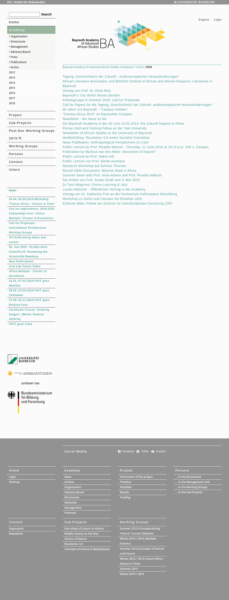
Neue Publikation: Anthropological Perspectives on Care (106, 142)
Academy (17, 30)
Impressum (16, 528)
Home (14, 22)
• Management (18, 47)
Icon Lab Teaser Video (24, 266)
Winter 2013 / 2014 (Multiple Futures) (138, 541)
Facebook (128, 451)
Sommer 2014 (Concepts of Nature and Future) (142, 551)
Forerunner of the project (136, 477)
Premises (70, 513)
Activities (126, 487)
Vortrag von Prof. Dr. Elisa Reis (87, 90)
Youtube (161, 451)
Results (124, 492)
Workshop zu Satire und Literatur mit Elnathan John (102, 199)
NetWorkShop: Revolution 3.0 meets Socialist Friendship (106, 137)
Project (15, 115)
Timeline (125, 482)
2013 (12, 77)
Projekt (126, 470)
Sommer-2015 (129, 569)
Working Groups (23, 146)
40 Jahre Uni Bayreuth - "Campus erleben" (95, 109)
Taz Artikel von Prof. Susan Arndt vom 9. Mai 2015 (101, 180)
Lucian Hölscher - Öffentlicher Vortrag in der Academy (104, 189)
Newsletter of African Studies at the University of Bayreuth (107, 133)
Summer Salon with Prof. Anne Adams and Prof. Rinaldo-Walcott (112, 175)
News (68, 477)
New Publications (21, 261)
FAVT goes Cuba (20, 324)
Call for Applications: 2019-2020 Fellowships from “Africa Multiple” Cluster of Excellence (31, 213)
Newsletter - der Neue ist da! (85, 119)
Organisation (72, 487)
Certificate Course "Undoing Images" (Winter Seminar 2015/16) (29, 314)
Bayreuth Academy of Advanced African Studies (91, 67)
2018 (12, 103)
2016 (12, 93)
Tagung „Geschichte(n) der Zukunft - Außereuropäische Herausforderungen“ (121, 76)
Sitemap (14, 482)
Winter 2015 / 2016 (132, 574)
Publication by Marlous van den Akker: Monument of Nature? (109, 152)
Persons (16, 154)
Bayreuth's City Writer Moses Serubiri (91, 95)
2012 (12, 72)
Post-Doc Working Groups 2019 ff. (32, 134)
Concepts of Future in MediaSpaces (87, 549)
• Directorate (17, 41)
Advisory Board (74, 492)
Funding (125, 497)
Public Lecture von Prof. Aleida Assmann (94, 161)
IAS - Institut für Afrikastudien (26, 2)
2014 (12, 83)
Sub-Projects (20, 123)
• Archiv (14, 67)
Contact (16, 162)
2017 (12, 98)
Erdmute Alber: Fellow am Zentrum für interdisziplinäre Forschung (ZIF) (117, 203)
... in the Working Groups (191, 487)
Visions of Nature (75, 539)
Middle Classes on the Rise (81, 534)
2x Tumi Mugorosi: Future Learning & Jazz (95, 184)
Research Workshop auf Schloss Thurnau (94, 166)
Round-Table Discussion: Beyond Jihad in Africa (99, 170)
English (204, 19)
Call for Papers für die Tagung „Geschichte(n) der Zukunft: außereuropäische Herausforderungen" (138, 105)
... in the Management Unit (192, 482)
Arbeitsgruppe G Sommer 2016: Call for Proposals (101, 100)
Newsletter (16, 534)
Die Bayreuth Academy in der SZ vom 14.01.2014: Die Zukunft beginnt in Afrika (123, 123)
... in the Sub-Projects (189, 492)
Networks (70, 502)
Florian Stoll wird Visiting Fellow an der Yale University (105, 128)
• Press (13, 57)
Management (73, 508)
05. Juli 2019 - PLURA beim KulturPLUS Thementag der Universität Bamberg (28, 252)
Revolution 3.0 (73, 544)
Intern (14, 169)
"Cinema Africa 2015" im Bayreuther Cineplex (97, 114)
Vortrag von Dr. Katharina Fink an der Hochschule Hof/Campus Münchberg (120, 194)
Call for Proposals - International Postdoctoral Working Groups (27, 228)
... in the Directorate (188, 477)
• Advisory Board (19, 52)
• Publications (18, 62)
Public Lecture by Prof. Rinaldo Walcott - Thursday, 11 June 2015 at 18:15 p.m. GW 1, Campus (136, 147)
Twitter (145, 451)
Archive (69, 482)
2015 (12, 88)
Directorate (71, 497)
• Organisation (18, 36)
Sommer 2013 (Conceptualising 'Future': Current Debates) (140, 531)
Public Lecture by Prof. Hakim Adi (88, 156)
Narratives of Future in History (84, 528)
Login (218, 19)
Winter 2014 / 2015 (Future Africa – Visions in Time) (142, 561)
